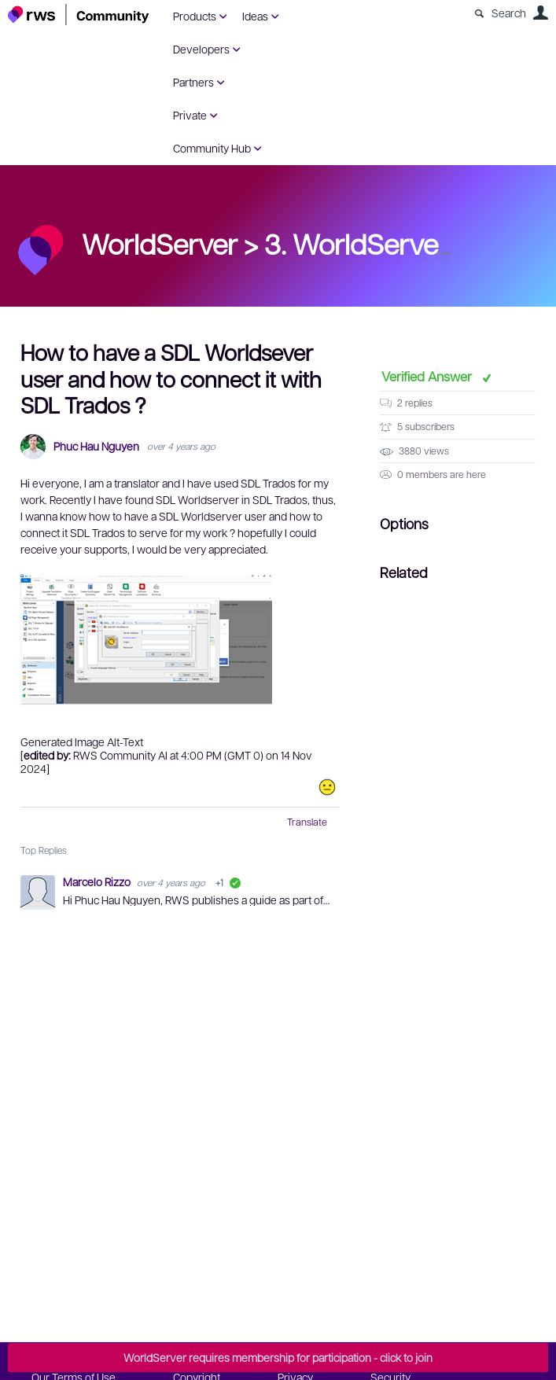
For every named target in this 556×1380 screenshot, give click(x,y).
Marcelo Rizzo (98, 881)
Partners (193, 82)
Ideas (255, 16)
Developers (201, 49)
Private (190, 115)
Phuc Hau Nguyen (96, 446)
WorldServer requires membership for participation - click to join (278, 1357)
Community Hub (212, 148)
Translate (307, 821)
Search (509, 13)
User (540, 12)
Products (194, 16)
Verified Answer (428, 376)
